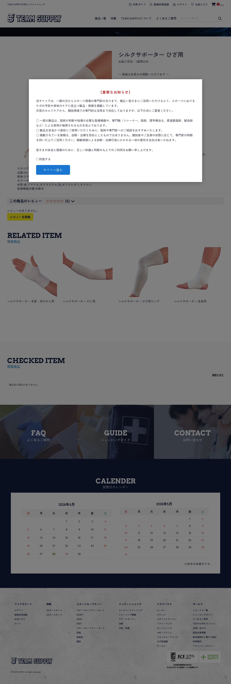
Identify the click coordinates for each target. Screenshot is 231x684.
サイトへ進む (53, 170)
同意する (43, 159)
